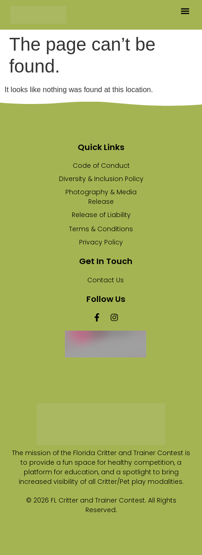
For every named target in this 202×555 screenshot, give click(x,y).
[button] (185, 11)
